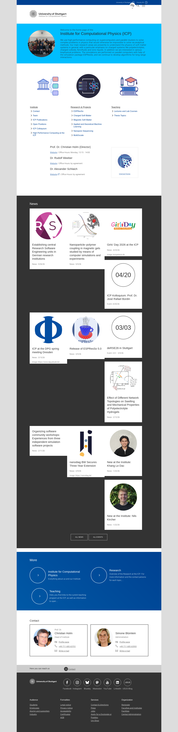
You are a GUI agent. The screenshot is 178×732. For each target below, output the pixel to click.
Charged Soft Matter (82, 115)
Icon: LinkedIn (117, 682)
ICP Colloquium (40, 129)
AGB (62, 717)
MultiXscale (79, 135)
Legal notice (65, 704)
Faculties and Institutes (132, 708)
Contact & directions (100, 704)
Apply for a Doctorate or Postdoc (101, 716)
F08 (140, 2)
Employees (34, 708)
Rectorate (126, 704)
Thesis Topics (120, 115)
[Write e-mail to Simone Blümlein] (122, 650)
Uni (123, 2)
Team (35, 115)
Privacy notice (66, 708)
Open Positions (39, 124)
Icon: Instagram (77, 682)
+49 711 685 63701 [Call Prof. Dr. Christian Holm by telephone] (67, 646)
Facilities (125, 711)
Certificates (65, 714)
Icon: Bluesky (87, 682)
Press (93, 708)
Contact (36, 111)
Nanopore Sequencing (83, 131)
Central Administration (131, 714)
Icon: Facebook (67, 682)
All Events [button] (98, 537)
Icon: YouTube (107, 682)
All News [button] (79, 537)
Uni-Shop (95, 720)
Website (53, 152)
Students (33, 704)
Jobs (93, 711)
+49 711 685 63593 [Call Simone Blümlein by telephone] (128, 646)
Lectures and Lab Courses (125, 111)
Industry (33, 714)
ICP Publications (40, 120)
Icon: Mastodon (97, 682)
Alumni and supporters (39, 711)
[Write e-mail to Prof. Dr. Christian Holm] (62, 650)
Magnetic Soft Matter (83, 120)
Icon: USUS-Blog (127, 682)
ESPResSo (78, 111)
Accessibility (65, 711)
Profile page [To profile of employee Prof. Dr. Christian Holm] (64, 642)
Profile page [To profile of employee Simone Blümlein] (125, 642)
